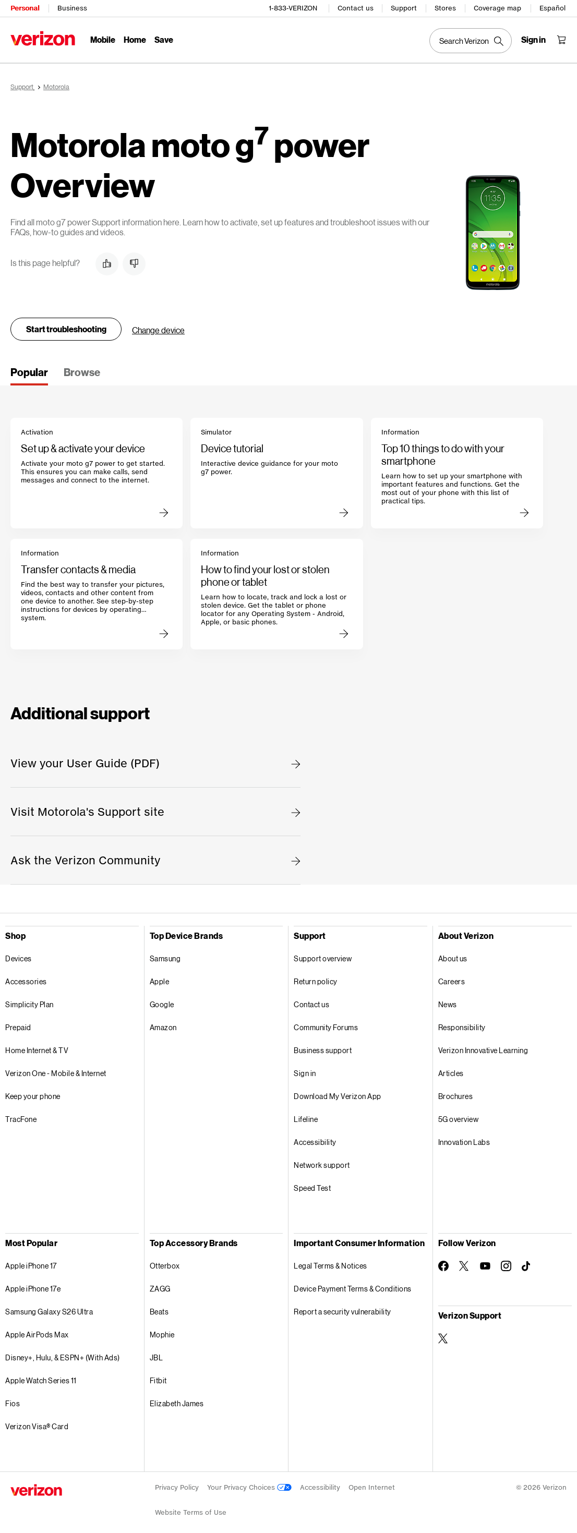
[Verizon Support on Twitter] (443, 1337)
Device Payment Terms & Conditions (353, 1287)
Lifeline (306, 1117)
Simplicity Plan (29, 1002)
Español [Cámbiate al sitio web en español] (552, 8)
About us (452, 956)
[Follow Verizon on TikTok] (527, 1265)
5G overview (458, 1117)
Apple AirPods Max (37, 1333)
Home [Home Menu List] (135, 39)
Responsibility (462, 1025)
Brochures (455, 1094)
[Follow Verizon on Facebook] (443, 1264)
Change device (158, 328)
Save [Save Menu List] (163, 39)
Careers (451, 979)
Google (162, 1002)
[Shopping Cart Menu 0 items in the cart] (561, 39)
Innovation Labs (464, 1140)
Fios (12, 1401)
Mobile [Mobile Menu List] (102, 39)
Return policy (316, 979)
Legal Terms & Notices (330, 1264)
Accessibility (315, 1140)
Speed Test (312, 1186)
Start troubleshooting (66, 327)
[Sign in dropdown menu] (533, 39)
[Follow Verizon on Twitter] (464, 1264)
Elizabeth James (177, 1401)
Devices (18, 956)
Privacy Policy (177, 1486)
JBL (156, 1355)
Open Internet (371, 1486)
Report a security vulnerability (342, 1310)
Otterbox (165, 1264)
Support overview (323, 956)
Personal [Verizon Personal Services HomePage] (24, 8)
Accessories (26, 979)
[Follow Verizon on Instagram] (506, 1264)
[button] (106, 262)
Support (404, 8)
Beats (159, 1310)
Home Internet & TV (36, 1048)
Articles (451, 1071)
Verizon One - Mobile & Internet (55, 1071)
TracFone (21, 1117)
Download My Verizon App (337, 1094)
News (447, 1002)
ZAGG (160, 1287)
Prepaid (18, 1025)
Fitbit (158, 1378)
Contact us (356, 8)
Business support (323, 1048)
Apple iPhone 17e (33, 1287)
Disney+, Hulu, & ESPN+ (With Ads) (62, 1355)
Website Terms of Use (190, 1511)
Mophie (162, 1333)
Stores (445, 8)
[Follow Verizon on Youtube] (485, 1264)
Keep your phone (33, 1094)
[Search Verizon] (470, 40)
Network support (322, 1163)
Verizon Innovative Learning (483, 1048)
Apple (160, 979)
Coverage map (497, 8)
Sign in (305, 1071)
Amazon (163, 1025)
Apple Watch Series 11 (41, 1378)
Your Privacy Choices (249, 1486)
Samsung (165, 956)
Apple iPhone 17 (31, 1264)
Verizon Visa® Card (36, 1424)
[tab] (29, 374)
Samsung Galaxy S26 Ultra (49, 1310)
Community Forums (326, 1025)
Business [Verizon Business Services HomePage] (72, 8)
